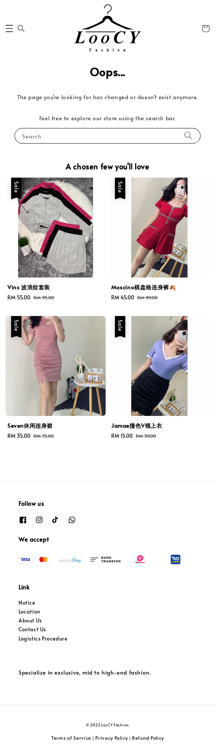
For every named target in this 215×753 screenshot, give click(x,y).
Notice (27, 602)
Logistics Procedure (43, 638)
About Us (30, 620)
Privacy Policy (111, 737)
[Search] (188, 135)
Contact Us (32, 629)
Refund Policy (148, 737)
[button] (9, 28)
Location (29, 611)
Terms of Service (71, 737)
